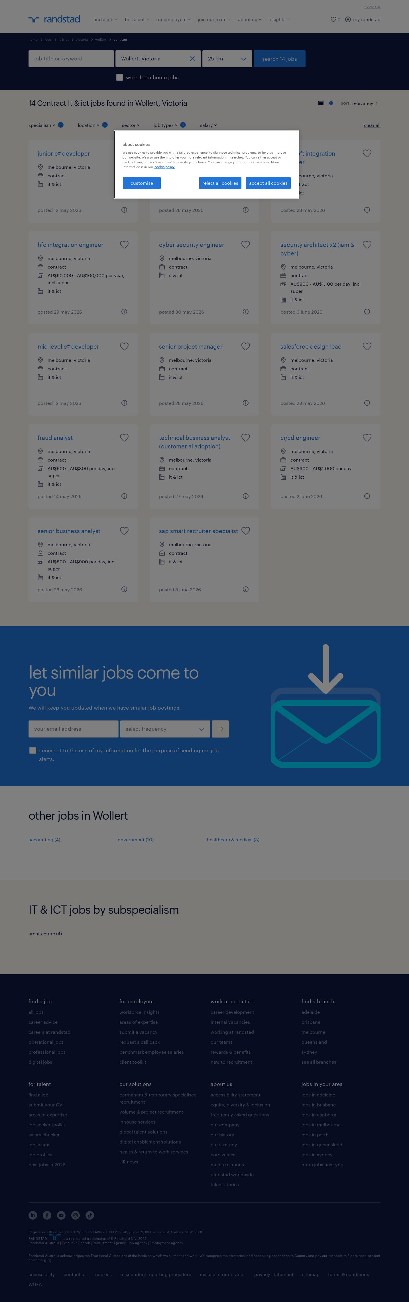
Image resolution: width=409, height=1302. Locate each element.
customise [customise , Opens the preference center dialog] (142, 183)
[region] (206, 164)
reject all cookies (220, 183)
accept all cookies (268, 183)
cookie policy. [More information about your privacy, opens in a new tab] (164, 167)
